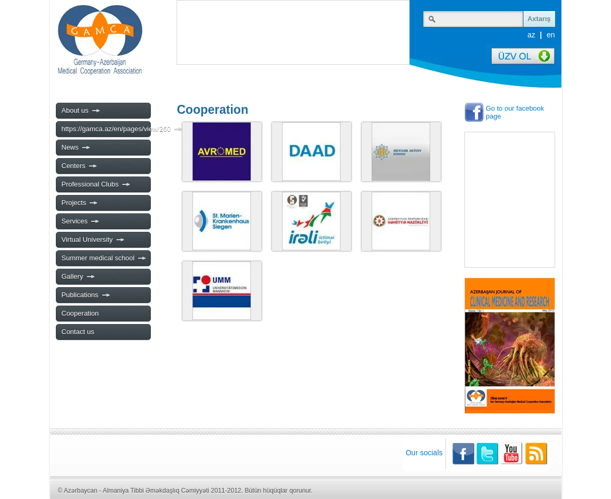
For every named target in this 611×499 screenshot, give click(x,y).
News (76, 147)
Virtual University (93, 240)
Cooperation (80, 313)
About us (81, 110)
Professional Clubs (96, 184)
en (551, 35)
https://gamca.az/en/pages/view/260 (106, 129)
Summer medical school (104, 258)
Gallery (78, 276)
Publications (86, 295)
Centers (80, 166)
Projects (80, 203)
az (531, 35)
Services (81, 221)
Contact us (78, 332)
